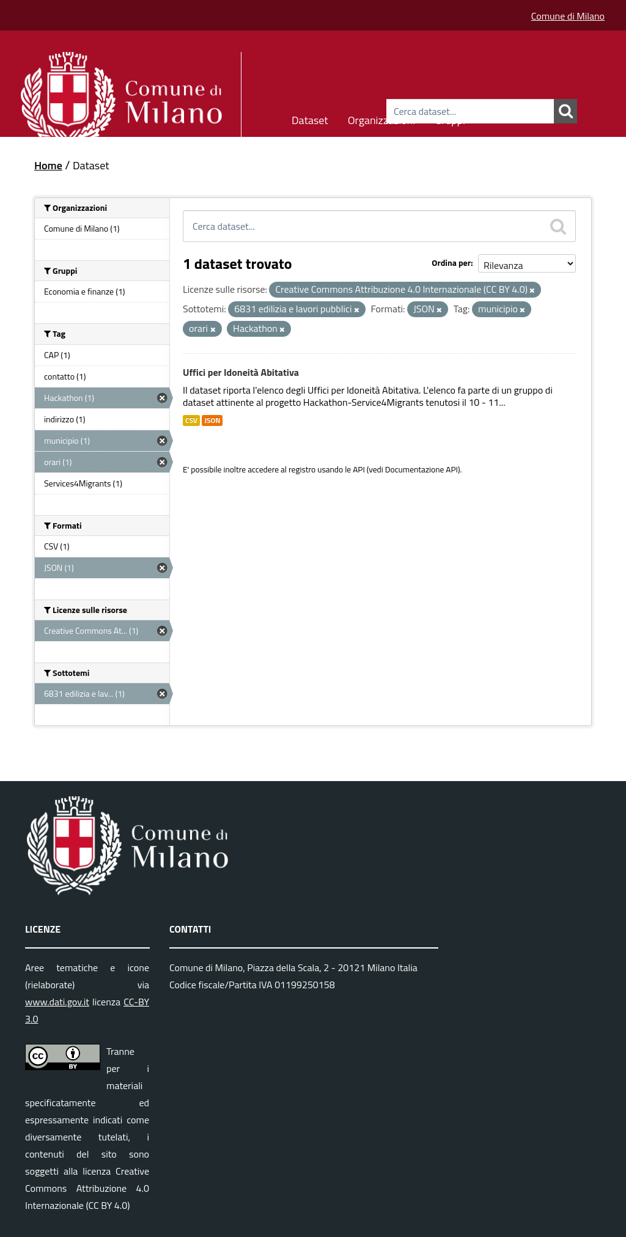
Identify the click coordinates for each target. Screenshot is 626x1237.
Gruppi (450, 118)
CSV (191, 420)
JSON (212, 420)
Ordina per (451, 262)
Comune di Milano (568, 16)
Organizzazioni (382, 118)
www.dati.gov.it (57, 1001)
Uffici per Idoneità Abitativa (241, 372)
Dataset (310, 118)
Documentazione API (421, 469)
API (359, 469)
